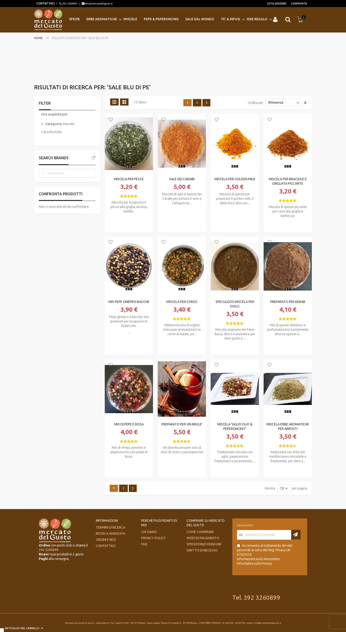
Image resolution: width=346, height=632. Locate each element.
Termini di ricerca (110, 527)
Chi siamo (149, 532)
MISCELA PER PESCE (129, 179)
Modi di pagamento (203, 538)
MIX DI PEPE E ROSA (129, 424)
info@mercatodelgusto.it (98, 3)
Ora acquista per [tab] (54, 114)
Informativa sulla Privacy (254, 563)
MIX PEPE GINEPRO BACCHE (129, 302)
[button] (110, 120)
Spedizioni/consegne (204, 544)
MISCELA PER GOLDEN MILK (234, 179)
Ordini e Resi (106, 540)
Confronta (299, 3)
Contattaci (105, 546)
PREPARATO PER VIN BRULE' (181, 424)
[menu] (169, 19)
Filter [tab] (45, 103)
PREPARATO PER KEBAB (287, 302)
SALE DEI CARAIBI (182, 179)
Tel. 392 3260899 (256, 597)
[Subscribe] (296, 534)
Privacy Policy (153, 538)
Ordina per (255, 102)
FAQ (144, 544)
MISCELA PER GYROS (181, 302)
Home (38, 38)
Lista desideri (276, 3)
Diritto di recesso (202, 550)
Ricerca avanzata (110, 533)
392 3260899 (69, 3)
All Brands (93, 158)
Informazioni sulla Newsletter (258, 559)
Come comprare (200, 532)
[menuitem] (75, 19)
